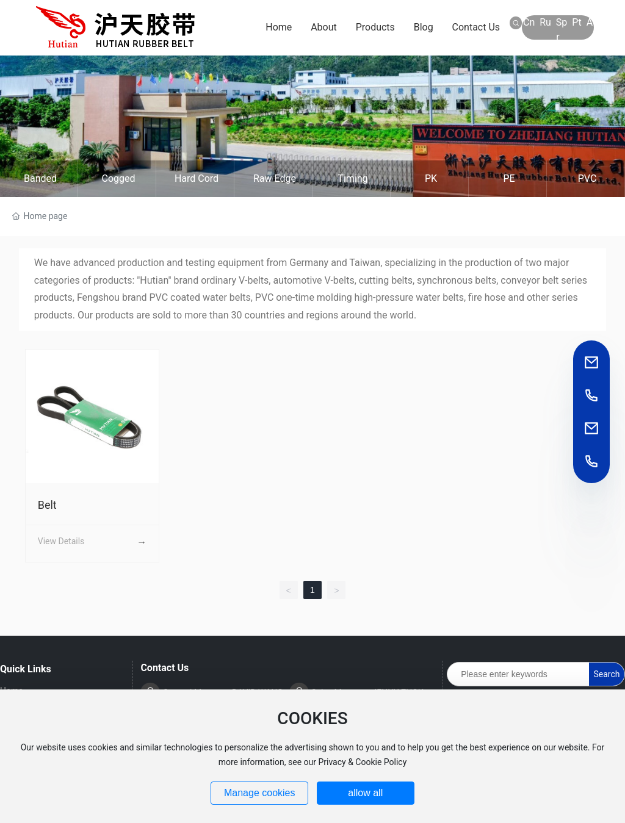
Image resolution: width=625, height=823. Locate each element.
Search (607, 674)
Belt (47, 504)
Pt (576, 22)
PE (509, 178)
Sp (561, 22)
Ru (545, 22)
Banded (40, 178)
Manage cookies (259, 793)
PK (431, 178)
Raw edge (274, 178)
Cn (529, 22)
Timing (352, 178)
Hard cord (197, 178)
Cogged (118, 178)
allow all (365, 793)
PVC (587, 178)
